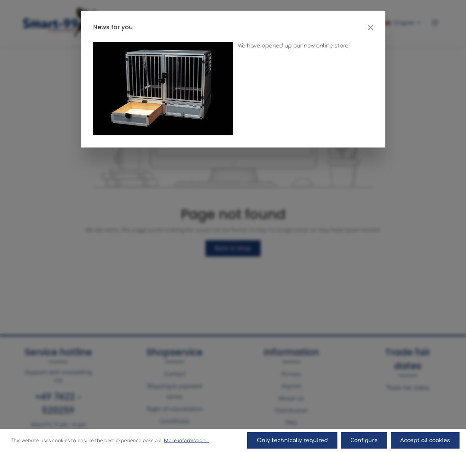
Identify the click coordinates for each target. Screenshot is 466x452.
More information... (186, 441)
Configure (365, 441)
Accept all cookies (425, 441)
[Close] (370, 27)
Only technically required (293, 441)
